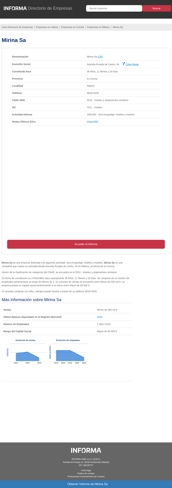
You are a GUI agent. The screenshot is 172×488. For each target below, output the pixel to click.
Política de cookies (85, 473)
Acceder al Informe (86, 244)
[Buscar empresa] (114, 8)
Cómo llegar (130, 64)
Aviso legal (86, 470)
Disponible (92, 121)
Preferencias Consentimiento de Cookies (86, 476)
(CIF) (100, 56)
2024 (99, 317)
